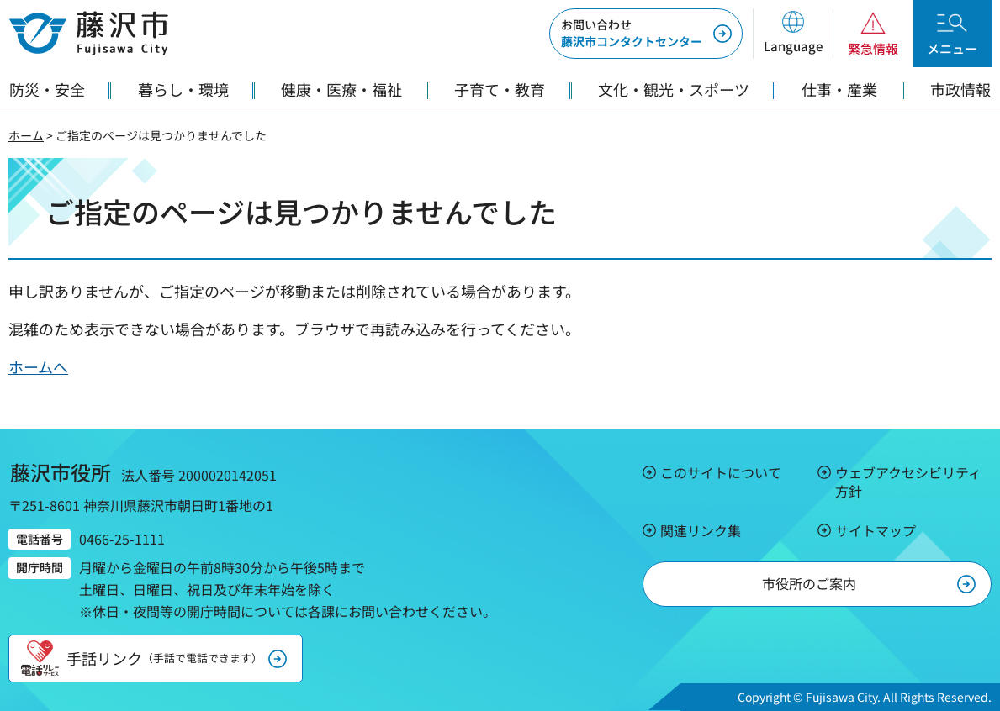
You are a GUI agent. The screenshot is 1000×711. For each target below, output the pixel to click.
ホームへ (38, 366)
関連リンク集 (700, 530)
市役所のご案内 (809, 583)
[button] (793, 33)
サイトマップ (875, 530)
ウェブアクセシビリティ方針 (908, 481)
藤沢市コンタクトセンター (631, 33)
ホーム (26, 135)
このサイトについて (720, 472)
